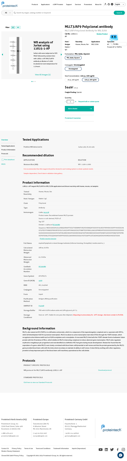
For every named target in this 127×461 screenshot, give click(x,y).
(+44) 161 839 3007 (40, 433)
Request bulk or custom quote (88, 101)
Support (69, 4)
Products (35, 4)
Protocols (4, 153)
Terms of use (28, 448)
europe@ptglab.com (40, 436)
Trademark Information (61, 448)
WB (18, 27)
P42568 (41, 306)
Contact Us (5, 448)
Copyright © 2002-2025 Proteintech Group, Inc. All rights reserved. (49, 455)
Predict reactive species (48, 239)
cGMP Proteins (58, 4)
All (13, 27)
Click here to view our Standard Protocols (38, 382)
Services (78, 4)
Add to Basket (72, 109)
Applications (45, 4)
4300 (40, 280)
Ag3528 (46, 212)
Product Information (8, 150)
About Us (98, 4)
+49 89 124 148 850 (72, 433)
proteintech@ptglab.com (10, 436)
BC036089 (56, 225)
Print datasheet (8, 159)
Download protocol (105, 370)
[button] (120, 455)
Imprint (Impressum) (79, 448)
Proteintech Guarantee (73, 118)
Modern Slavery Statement (10, 451)
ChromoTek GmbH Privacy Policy (12, 455)
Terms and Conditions (43, 448)
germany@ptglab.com (72, 436)
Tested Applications (8, 146)
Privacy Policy (16, 448)
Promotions (88, 4)
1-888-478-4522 (7, 433)
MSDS (3, 164)
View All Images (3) (42, 75)
